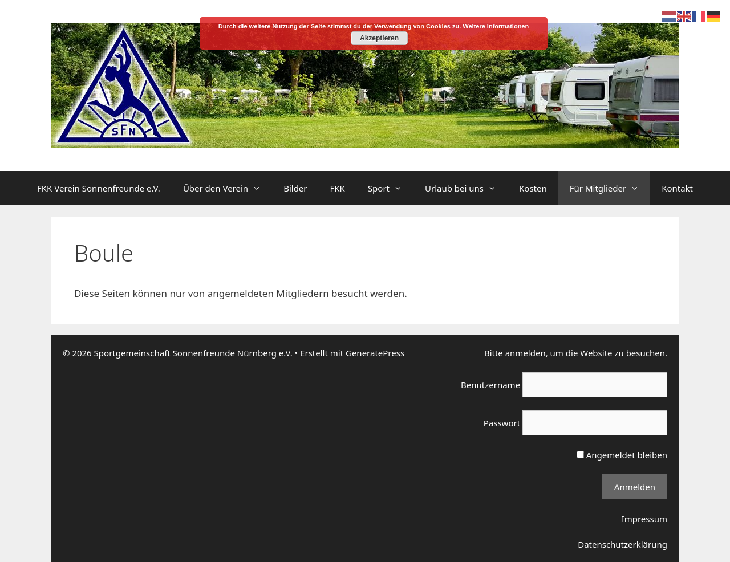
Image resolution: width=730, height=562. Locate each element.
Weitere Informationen (496, 26)
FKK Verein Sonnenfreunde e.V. (98, 188)
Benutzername (490, 384)
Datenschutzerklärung (622, 544)
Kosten (533, 188)
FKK (337, 188)
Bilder (295, 188)
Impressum (644, 518)
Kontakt (677, 188)
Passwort (502, 423)
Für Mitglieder (610, 188)
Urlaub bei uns (466, 188)
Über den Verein (227, 188)
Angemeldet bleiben (622, 455)
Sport (390, 188)
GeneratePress (375, 353)
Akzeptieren (379, 38)
